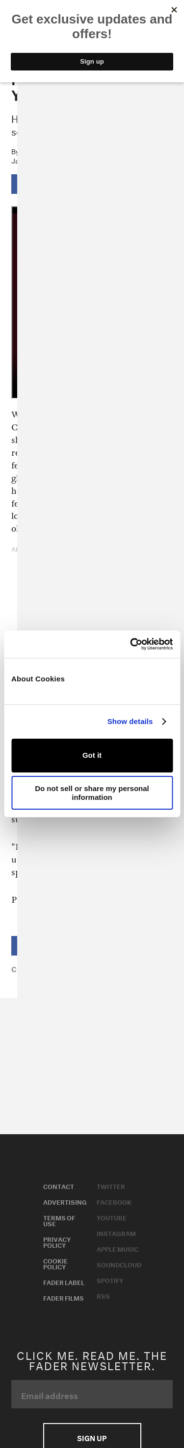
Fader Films (63, 1297)
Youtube (112, 1217)
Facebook (114, 1201)
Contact (58, 1186)
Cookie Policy (55, 1263)
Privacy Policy (57, 1241)
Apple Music (117, 1248)
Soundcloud (119, 1264)
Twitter (111, 1186)
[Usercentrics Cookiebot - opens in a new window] (131, 644)
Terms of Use (59, 1220)
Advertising (65, 1201)
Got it (92, 755)
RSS (103, 1295)
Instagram (116, 1233)
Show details (130, 721)
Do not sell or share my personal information (92, 792)
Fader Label (63, 1281)
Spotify (110, 1280)
